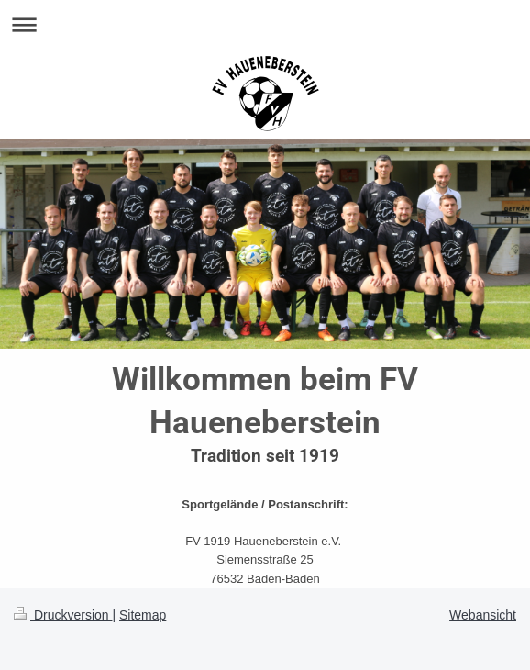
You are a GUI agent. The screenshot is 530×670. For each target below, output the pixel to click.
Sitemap (142, 615)
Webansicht (482, 615)
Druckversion (63, 615)
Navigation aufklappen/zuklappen (265, 24)
